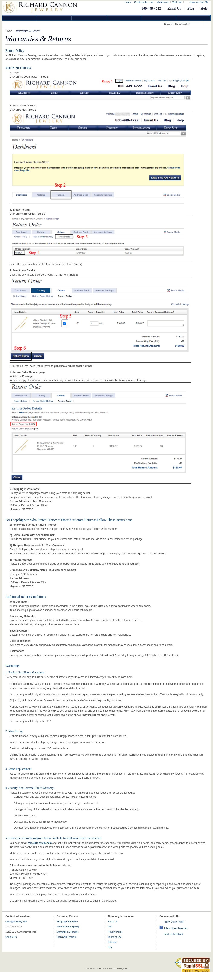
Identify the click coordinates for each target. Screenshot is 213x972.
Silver (89, 18)
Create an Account (143, 2)
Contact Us (11, 937)
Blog (190, 8)
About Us (112, 921)
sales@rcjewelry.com (40, 842)
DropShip (193, 18)
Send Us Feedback (173, 934)
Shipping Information (67, 921)
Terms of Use (115, 937)
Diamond (19, 18)
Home (8, 31)
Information (158, 18)
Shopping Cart (199, 2)
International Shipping (68, 926)
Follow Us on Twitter (174, 921)
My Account (163, 2)
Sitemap (112, 942)
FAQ (110, 926)
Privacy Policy (115, 931)
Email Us (174, 8)
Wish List (177, 2)
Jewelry (123, 18)
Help (204, 8)
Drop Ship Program (66, 937)
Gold (54, 18)
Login (128, 2)
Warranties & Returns (68, 931)
